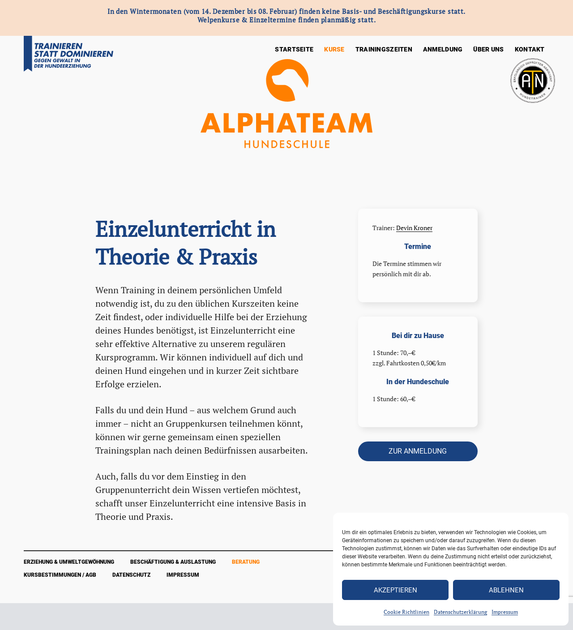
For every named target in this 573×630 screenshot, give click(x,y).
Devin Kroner (414, 227)
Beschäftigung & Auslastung (173, 562)
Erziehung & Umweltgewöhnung (69, 562)
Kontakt (530, 49)
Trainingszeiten (383, 49)
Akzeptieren (395, 590)
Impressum (505, 612)
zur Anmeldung (418, 451)
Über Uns (488, 49)
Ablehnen (506, 590)
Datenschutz (131, 575)
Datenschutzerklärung (460, 612)
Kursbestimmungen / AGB (60, 575)
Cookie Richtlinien (406, 612)
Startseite (294, 49)
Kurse (334, 49)
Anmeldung (443, 49)
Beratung (246, 562)
